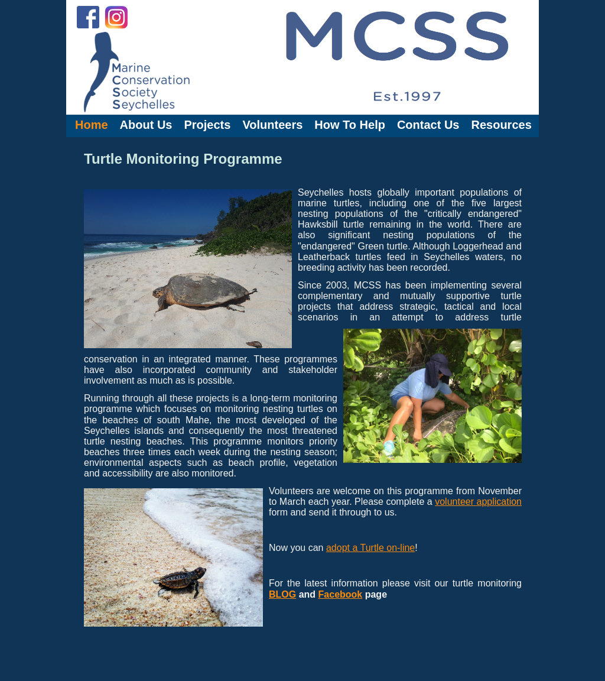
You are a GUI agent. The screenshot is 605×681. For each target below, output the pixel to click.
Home (91, 124)
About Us (146, 124)
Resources (501, 124)
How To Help (349, 124)
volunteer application (478, 502)
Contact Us (428, 124)
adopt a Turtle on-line (370, 548)
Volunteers (272, 124)
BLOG (282, 594)
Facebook (340, 594)
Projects (207, 124)
